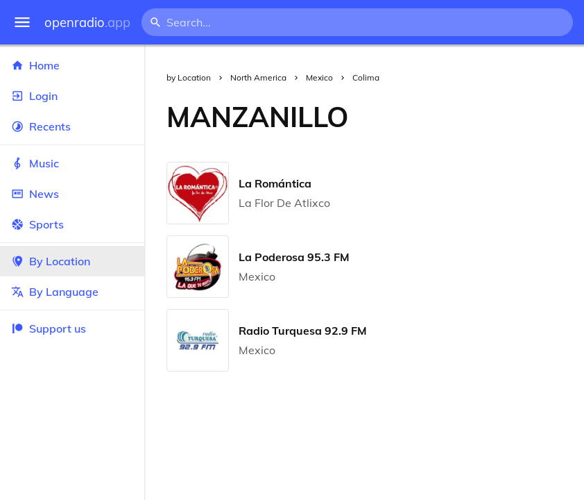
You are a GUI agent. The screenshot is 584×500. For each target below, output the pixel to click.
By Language (72, 291)
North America (258, 77)
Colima (365, 77)
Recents (72, 126)
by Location (188, 77)
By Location (72, 261)
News (72, 193)
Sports (72, 224)
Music (72, 163)
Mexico (319, 77)
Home (72, 65)
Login (72, 96)
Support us (48, 328)
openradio (87, 23)
